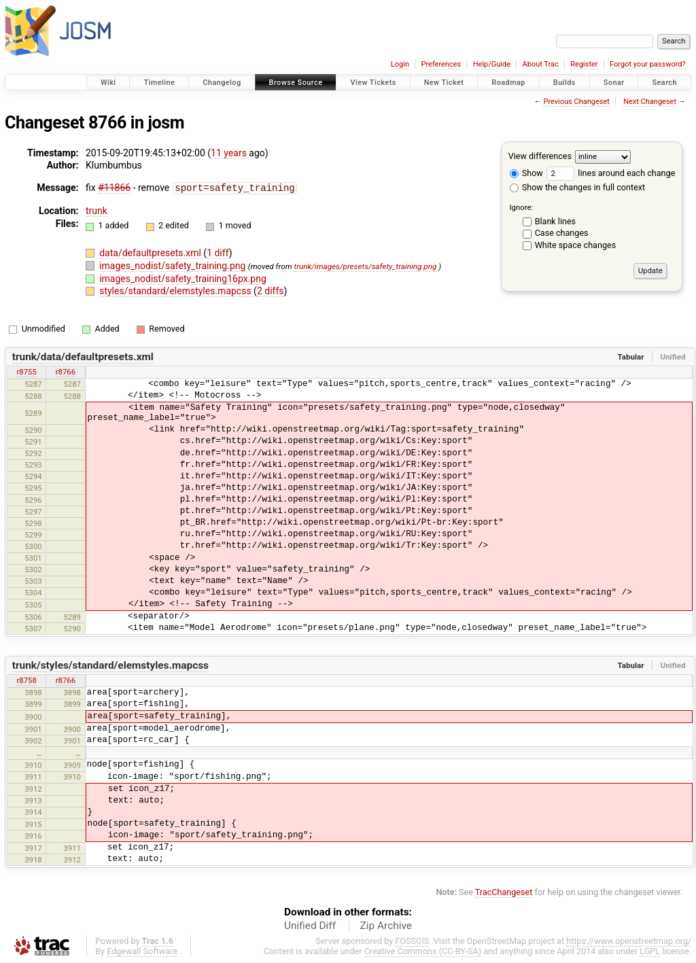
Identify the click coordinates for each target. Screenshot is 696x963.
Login (400, 64)
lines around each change (610, 173)
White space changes (575, 245)
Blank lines (555, 221)
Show (526, 173)
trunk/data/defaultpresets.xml (83, 356)
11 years (229, 152)
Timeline (159, 82)
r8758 (26, 679)
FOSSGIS (412, 940)
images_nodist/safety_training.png (173, 265)
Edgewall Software (142, 950)
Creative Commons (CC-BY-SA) (423, 950)
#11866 (114, 187)
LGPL (650, 950)
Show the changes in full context (577, 187)
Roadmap (508, 82)
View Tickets (373, 82)
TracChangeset (504, 891)
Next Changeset (649, 101)
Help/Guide (491, 64)
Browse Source (296, 82)
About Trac (541, 64)
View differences (540, 156)
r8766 (65, 371)
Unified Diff (310, 925)
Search (664, 82)
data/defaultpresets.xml (151, 252)
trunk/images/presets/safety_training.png (365, 265)
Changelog (222, 82)
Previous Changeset (576, 101)
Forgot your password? (648, 64)
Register (583, 64)
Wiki (108, 82)
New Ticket (444, 82)
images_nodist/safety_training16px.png (182, 278)
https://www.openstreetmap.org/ (628, 940)
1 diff (218, 252)
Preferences (441, 64)
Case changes (562, 233)
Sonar (614, 82)
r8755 (26, 371)
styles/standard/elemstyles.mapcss (176, 290)
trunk (96, 210)
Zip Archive (386, 925)
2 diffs (270, 290)
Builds (564, 82)
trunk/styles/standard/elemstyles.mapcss (110, 665)
